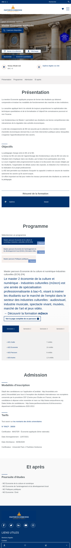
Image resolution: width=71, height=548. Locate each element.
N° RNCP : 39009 (8, 427)
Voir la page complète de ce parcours (21, 319)
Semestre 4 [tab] (60, 329)
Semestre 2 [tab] (27, 329)
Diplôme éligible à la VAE (51, 66)
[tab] (23, 241)
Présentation (6, 80)
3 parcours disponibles (12, 30)
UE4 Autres (11, 357)
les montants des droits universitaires (27, 421)
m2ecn (43, 313)
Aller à (5, 2)
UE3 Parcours (12, 352)
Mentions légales (7, 537)
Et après (38, 80)
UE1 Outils (11, 342)
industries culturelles (34, 300)
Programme (18, 80)
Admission (29, 80)
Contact (4, 540)
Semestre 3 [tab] (44, 329)
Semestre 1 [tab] (11, 329)
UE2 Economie (13, 347)
